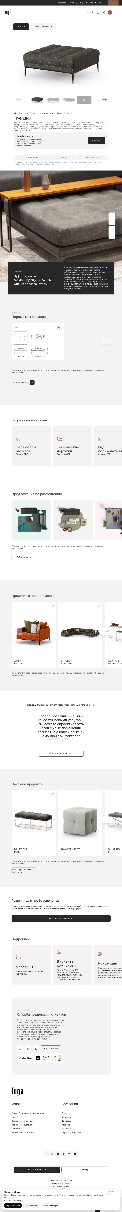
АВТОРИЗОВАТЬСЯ (37, 1170)
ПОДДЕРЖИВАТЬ (50, 1049)
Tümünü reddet (31, 1205)
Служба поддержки (71, 1132)
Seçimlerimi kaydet (51, 1205)
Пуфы (59, 113)
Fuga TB (15, 1117)
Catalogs (74, 3)
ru (113, 3)
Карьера (66, 1125)
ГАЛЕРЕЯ (21, 27)
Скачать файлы (23, 382)
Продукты (23, 113)
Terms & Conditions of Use (61, 1180)
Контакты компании (61, 918)
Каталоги (16, 1128)
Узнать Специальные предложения (29, 1113)
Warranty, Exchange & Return (61, 1186)
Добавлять (97, 140)
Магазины (66, 1117)
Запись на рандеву (61, 753)
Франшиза (66, 1121)
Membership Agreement (61, 1183)
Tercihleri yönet (110, 1193)
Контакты (66, 1128)
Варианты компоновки (22, 1121)
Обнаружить (24, 557)
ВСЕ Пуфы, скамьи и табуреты (23, 871)
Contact (93, 3)
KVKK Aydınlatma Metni (13, 1200)
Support (83, 3)
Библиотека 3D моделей (23, 1132)
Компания (70, 1104)
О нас (64, 1113)
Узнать (17, 1104)
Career (101, 3)
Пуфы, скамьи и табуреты (42, 113)
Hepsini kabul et (13, 1205)
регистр (85, 1170)
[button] (100, 99)
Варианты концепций (22, 1125)
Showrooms (63, 3)
